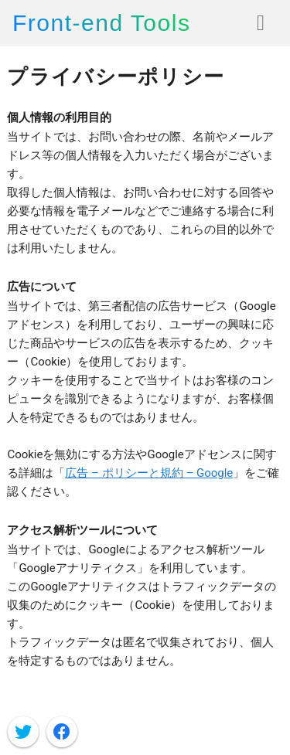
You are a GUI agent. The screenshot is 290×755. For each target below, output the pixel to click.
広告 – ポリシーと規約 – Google (149, 473)
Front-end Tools (101, 23)
